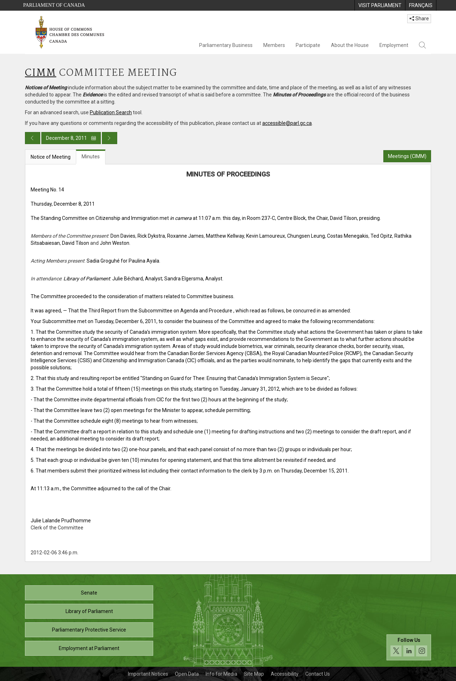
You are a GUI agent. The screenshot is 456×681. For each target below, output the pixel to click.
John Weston (114, 243)
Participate (308, 45)
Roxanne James (185, 236)
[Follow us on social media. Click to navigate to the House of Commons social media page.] (409, 647)
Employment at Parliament (89, 648)
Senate (89, 593)
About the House (350, 45)
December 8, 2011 (71, 138)
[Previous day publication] (32, 138)
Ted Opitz (381, 236)
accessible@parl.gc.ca (287, 123)
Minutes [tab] (91, 156)
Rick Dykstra (151, 236)
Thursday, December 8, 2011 (63, 204)
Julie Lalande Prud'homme (61, 520)
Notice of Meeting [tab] (51, 157)
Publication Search (111, 112)
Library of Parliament (89, 611)
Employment (393, 45)
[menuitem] (379, 5)
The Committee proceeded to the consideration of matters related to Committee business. (132, 296)
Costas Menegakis (347, 236)
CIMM (40, 73)
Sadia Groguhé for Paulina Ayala (123, 261)
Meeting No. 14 (47, 189)
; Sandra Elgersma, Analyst (192, 278)
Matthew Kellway (225, 236)
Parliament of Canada (54, 5)
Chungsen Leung (306, 236)
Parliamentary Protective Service (89, 630)
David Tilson (75, 243)
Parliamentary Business (226, 45)
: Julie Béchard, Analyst (112, 278)
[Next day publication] (109, 138)
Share (419, 18)
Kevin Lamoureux (265, 236)
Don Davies (122, 236)
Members (274, 45)
